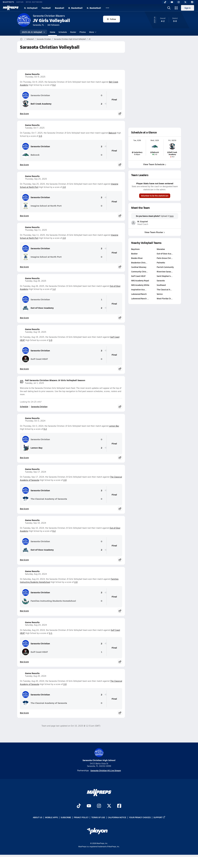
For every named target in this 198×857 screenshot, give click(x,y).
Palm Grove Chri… (165, 258)
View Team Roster (154, 232)
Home (52, 32)
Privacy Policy (81, 817)
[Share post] (120, 113)
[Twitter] (185, 2)
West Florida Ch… (164, 298)
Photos (82, 32)
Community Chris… (139, 271)
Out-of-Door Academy (38, 307)
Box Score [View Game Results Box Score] (24, 113)
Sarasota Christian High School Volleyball (70, 39)
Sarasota (161, 280)
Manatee (161, 249)
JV (89, 39)
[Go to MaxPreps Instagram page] (99, 806)
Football (46, 7)
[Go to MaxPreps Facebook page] (119, 806)
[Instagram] (179, 2)
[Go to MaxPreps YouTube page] (89, 806)
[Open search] (169, 8)
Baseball (59, 7)
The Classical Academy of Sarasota (44, 498)
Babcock (112, 132)
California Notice (117, 817)
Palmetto (161, 262)
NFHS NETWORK (34, 2)
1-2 (54, 289)
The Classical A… (164, 289)
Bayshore (135, 249)
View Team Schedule (154, 164)
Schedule (63, 32)
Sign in (188, 7)
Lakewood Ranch (139, 294)
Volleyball (30, 39)
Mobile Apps (51, 817)
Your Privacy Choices (140, 817)
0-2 (54, 85)
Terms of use (98, 817)
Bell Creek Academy (36, 103)
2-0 (40, 136)
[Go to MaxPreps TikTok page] (79, 806)
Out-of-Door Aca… (165, 253)
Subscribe (66, 817)
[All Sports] (107, 8)
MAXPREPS (8, 2)
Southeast (161, 285)
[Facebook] (192, 2)
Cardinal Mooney (138, 267)
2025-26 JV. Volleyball (33, 32)
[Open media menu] (176, 8)
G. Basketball (94, 7)
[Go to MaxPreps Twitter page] (109, 806)
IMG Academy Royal (140, 280)
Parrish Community (165, 267)
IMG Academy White (140, 285)
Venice (159, 294)
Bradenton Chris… (139, 262)
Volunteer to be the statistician (154, 195)
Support (159, 817)
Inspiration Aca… (138, 289)
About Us (37, 817)
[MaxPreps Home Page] (21, 39)
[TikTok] (165, 2)
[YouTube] (172, 2)
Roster (73, 32)
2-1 (50, 633)
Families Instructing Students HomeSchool (49, 601)
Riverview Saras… (165, 271)
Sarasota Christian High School (99, 755)
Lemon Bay (114, 426)
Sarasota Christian (44, 39)
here (171, 216)
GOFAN (20, 2)
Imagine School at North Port (42, 205)
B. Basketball (75, 7)
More (92, 32)
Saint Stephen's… (164, 276)
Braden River (137, 258)
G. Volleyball (30, 7)
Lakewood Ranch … (140, 298)
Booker (134, 253)
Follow (111, 19)
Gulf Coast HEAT (35, 359)
